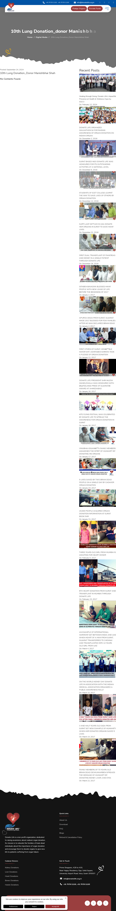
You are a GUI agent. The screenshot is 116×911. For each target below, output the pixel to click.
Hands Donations (12, 885)
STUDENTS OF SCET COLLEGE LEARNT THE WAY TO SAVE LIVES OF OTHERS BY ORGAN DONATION (96, 196)
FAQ (61, 829)
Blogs (61, 833)
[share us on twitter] (105, 903)
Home (30, 37)
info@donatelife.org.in (84, 2)
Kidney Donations (12, 867)
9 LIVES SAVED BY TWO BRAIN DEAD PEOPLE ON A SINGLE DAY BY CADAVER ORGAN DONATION (96, 482)
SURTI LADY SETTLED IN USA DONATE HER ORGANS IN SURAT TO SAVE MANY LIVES (96, 227)
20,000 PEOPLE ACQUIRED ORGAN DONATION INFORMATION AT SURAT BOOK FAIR (95, 514)
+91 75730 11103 (63, 2)
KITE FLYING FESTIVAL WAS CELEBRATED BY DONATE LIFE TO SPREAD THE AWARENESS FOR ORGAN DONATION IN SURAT (97, 418)
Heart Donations (11, 876)
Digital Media (41, 37)
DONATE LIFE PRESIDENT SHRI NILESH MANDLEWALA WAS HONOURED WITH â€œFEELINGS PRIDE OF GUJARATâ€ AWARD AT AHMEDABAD (96, 384)
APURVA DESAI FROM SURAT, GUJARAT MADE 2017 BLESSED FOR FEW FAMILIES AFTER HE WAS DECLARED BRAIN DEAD (97, 321)
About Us (63, 820)
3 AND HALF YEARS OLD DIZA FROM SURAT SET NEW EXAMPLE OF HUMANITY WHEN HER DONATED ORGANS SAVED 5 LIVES (97, 730)
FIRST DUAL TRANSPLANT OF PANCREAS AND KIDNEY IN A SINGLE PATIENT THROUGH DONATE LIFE (97, 258)
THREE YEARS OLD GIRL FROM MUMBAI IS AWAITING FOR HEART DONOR (97, 553)
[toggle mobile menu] (107, 8)
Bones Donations (12, 880)
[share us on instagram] (99, 903)
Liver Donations (11, 872)
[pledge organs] (79, 8)
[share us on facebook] (93, 903)
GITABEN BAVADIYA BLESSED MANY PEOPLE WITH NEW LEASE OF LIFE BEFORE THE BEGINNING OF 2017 (95, 289)
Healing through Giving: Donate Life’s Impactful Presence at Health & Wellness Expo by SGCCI (97, 99)
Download (63, 824)
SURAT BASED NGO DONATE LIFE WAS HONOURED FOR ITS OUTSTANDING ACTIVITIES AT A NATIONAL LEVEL (96, 164)
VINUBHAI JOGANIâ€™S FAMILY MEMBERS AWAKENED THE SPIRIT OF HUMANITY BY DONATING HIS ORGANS (97, 451)
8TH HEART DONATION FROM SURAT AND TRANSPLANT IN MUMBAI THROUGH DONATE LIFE (97, 594)
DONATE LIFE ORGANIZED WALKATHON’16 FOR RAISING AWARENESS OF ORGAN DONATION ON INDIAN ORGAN (96, 131)
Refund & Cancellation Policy (70, 837)
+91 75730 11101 (50, 2)
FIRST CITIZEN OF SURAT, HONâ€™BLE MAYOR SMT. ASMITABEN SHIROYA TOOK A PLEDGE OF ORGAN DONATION (96, 352)
